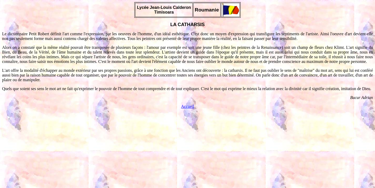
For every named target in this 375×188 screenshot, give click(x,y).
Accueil (187, 106)
